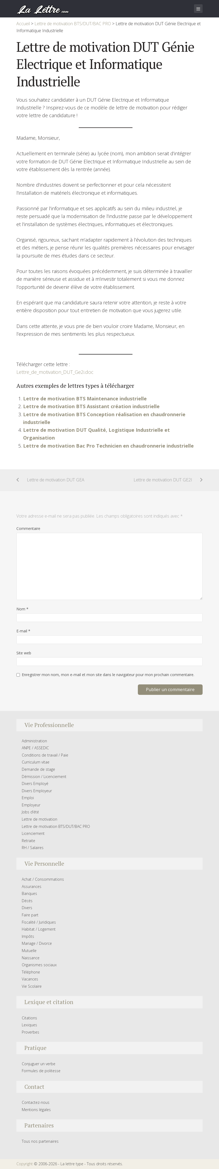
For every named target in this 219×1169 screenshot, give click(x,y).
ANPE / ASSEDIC (35, 747)
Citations (29, 1017)
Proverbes (30, 1032)
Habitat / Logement (39, 929)
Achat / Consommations (43, 879)
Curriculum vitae (35, 762)
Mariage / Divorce (37, 943)
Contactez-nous (35, 1102)
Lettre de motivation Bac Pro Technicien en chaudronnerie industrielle (108, 445)
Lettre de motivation (39, 819)
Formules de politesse (41, 1070)
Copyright (24, 1163)
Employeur (31, 804)
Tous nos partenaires (40, 1141)
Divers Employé (35, 783)
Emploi (28, 797)
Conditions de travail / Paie (45, 755)
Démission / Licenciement (44, 776)
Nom (22, 608)
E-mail (23, 630)
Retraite (28, 840)
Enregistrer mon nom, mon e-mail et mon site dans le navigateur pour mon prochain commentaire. (108, 674)
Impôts (28, 936)
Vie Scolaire (32, 986)
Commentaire (28, 528)
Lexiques (29, 1024)
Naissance (31, 957)
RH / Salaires (33, 847)
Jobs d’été (30, 811)
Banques (29, 893)
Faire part (30, 914)
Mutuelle (29, 950)
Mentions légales (36, 1109)
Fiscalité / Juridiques (39, 922)
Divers (27, 907)
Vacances (30, 979)
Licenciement (33, 833)
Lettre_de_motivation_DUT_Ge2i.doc (55, 372)
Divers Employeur (37, 790)
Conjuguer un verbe (38, 1063)
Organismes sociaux (39, 964)
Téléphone (31, 972)
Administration (34, 740)
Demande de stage (38, 769)
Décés (27, 900)
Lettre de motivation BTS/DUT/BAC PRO (56, 826)
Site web (23, 652)
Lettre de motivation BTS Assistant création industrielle (91, 406)
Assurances (31, 886)
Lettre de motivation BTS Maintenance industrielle (85, 398)
